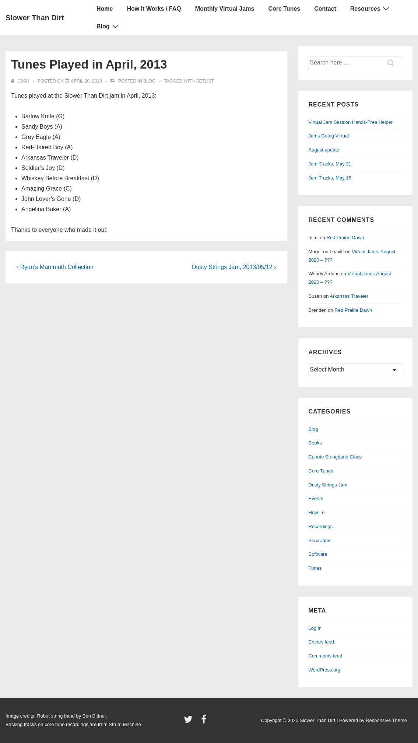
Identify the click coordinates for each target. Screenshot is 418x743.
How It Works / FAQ (154, 9)
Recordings (321, 526)
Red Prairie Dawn (345, 237)
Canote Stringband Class (335, 457)
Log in (315, 628)
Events (316, 498)
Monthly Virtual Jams (224, 9)
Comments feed (326, 656)
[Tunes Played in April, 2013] (86, 81)
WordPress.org (324, 670)
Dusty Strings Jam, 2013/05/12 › (234, 267)
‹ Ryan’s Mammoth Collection (55, 267)
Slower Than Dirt (35, 18)
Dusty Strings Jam (328, 485)
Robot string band (56, 716)
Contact (325, 9)
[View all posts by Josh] (21, 81)
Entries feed (321, 642)
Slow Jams (320, 540)
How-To (317, 512)
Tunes (315, 568)
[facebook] (204, 722)
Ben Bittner (94, 716)
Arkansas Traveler (349, 296)
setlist (205, 81)
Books (315, 443)
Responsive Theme (386, 720)
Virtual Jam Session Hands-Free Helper (351, 122)
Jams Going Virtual (329, 136)
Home (104, 9)
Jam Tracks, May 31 (330, 164)
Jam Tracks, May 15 (330, 178)
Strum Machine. (125, 724)
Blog (108, 26)
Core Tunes (284, 9)
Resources (370, 8)
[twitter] (190, 722)
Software (318, 554)
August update (324, 150)
